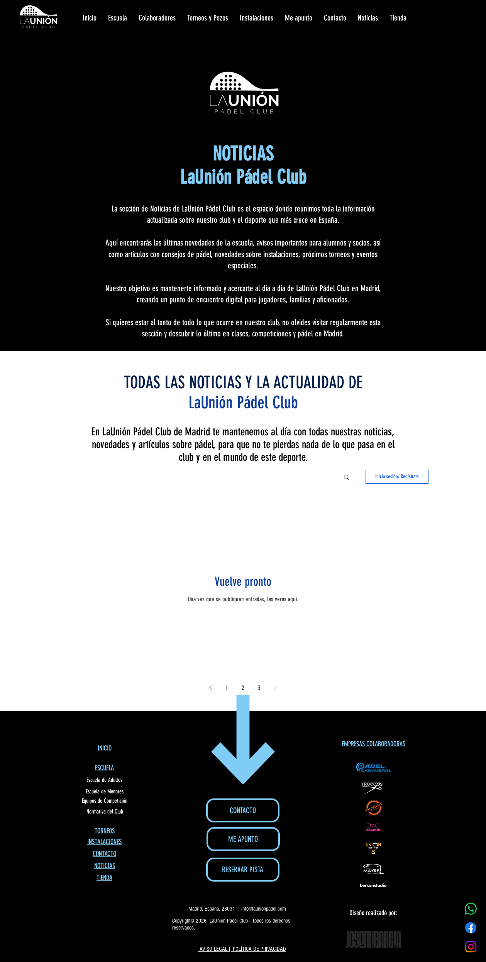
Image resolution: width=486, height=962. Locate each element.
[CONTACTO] (242, 810)
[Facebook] (470, 927)
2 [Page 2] (243, 687)
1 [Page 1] (227, 687)
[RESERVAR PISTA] (242, 870)
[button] (346, 478)
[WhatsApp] (470, 908)
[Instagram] (470, 946)
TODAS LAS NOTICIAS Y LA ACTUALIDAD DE (243, 382)
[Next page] (276, 688)
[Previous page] (211, 688)
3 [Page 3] (259, 687)
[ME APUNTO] (243, 839)
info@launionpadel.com (263, 909)
